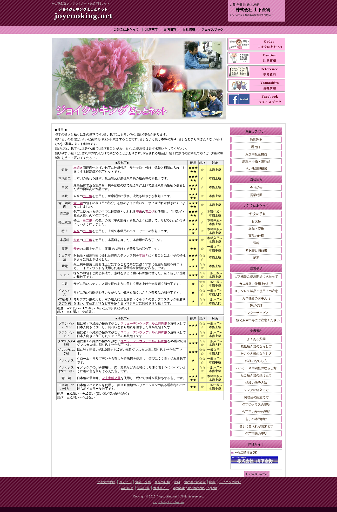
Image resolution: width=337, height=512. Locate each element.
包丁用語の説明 (256, 433)
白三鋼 (87, 196)
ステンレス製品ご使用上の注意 (256, 291)
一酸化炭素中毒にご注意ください (256, 320)
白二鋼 (87, 220)
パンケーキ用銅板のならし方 (256, 368)
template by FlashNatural (168, 502)
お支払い (125, 482)
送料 (256, 243)
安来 (139, 211)
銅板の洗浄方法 (256, 383)
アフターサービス (256, 313)
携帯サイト (161, 488)
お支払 (256, 221)
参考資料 (170, 29)
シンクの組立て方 (256, 390)
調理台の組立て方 (256, 397)
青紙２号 (114, 378)
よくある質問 (256, 339)
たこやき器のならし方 (256, 353)
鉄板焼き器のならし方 (256, 346)
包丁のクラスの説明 (256, 404)
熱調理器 (256, 140)
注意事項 (151, 29)
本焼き (78, 168)
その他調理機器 (256, 169)
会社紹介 (256, 188)
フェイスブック (212, 29)
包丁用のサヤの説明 (256, 412)
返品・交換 (256, 228)
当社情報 (189, 29)
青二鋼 (78, 203)
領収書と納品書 (256, 250)
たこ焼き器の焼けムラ (256, 375)
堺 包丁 (256, 147)
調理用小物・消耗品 (256, 161)
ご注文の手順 (256, 214)
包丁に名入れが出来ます (256, 426)
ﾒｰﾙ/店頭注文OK (246, 452)
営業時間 (256, 195)
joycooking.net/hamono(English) (195, 488)
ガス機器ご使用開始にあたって (256, 276)
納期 (256, 257)
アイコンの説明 (230, 482)
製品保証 (256, 305)
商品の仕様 (256, 236)
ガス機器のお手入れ (256, 298)
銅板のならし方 (256, 361)
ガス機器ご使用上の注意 (256, 284)
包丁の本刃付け (256, 419)
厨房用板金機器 (256, 154)
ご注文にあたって (126, 29)
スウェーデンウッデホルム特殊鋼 (143, 323)
